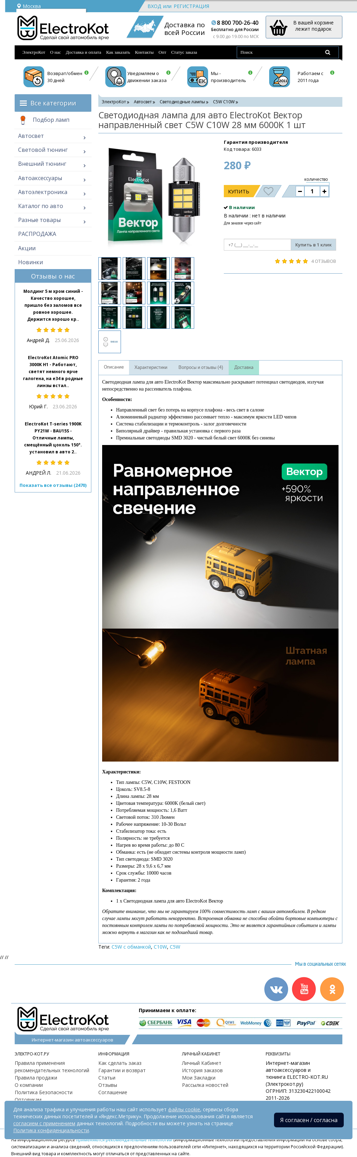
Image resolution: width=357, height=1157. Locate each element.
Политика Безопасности (44, 1092)
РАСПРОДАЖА (37, 234)
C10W (160, 946)
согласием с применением (44, 1123)
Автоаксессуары (40, 178)
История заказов (202, 1070)
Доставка (243, 367)
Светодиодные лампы (182, 102)
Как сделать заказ (120, 1063)
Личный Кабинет (201, 1063)
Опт (162, 52)
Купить (238, 191)
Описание (114, 367)
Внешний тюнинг (42, 164)
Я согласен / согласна (308, 1120)
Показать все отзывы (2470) (53, 485)
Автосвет (31, 136)
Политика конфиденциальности (51, 1130)
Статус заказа (184, 52)
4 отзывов (323, 261)
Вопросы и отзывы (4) (200, 367)
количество (316, 179)
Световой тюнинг (43, 150)
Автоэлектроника (42, 192)
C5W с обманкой (131, 946)
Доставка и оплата (83, 52)
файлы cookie (184, 1109)
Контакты (144, 52)
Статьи (106, 1077)
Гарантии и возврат (122, 1070)
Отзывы (107, 1085)
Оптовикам (28, 1099)
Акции (27, 248)
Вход (154, 6)
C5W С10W (224, 102)
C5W (175, 946)
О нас (55, 52)
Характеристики (151, 367)
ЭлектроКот (33, 52)
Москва (28, 6)
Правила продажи (36, 1077)
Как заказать (118, 52)
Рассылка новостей (205, 1085)
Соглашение (112, 1092)
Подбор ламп (43, 120)
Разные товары (39, 220)
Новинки (30, 262)
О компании (29, 1085)
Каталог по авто (40, 206)
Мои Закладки (198, 1077)
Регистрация (191, 6)
